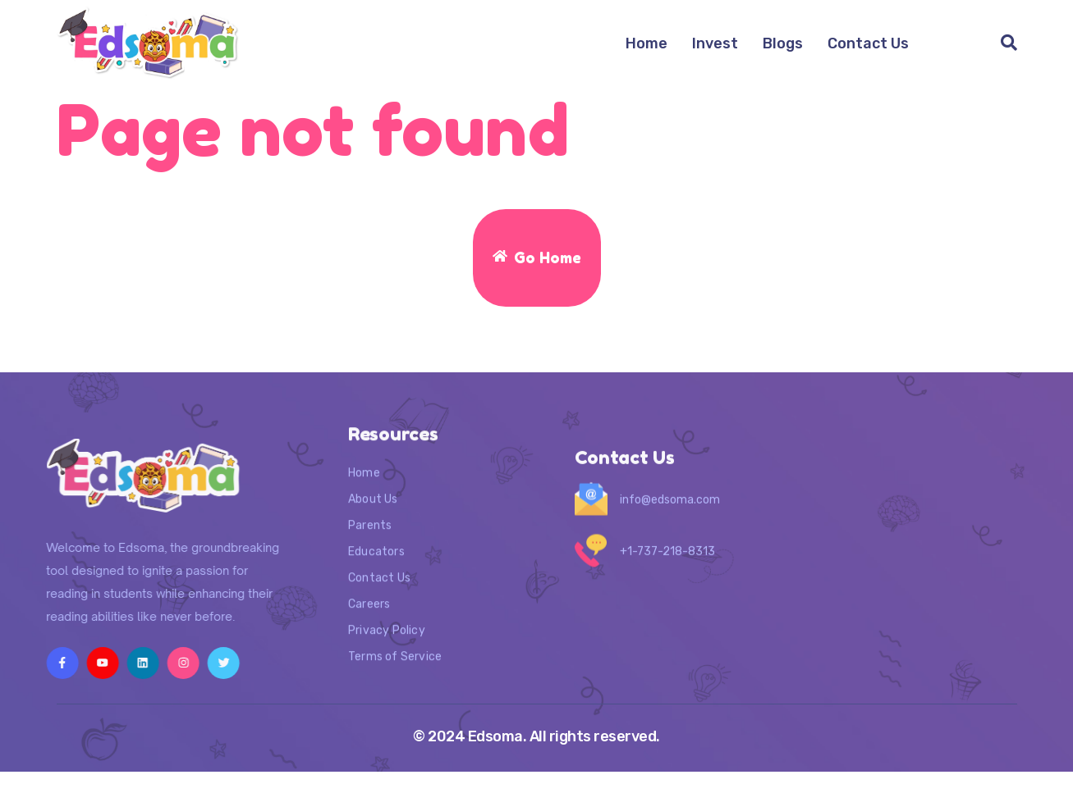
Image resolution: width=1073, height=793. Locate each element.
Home (646, 43)
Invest (715, 43)
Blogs (783, 43)
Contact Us (868, 43)
